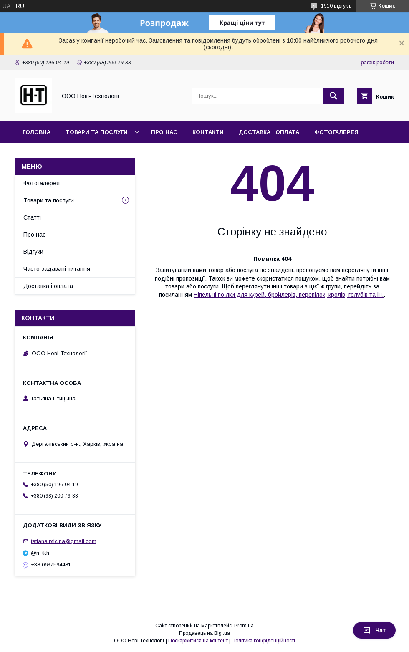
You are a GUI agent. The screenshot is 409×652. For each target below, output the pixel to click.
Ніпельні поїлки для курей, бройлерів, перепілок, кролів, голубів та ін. (289, 294)
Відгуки (33, 251)
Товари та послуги (97, 132)
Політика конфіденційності (263, 641)
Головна (36, 132)
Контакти (208, 132)
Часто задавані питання (56, 268)
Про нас (164, 132)
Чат (374, 630)
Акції (30, 154)
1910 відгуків (336, 6)
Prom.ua (244, 626)
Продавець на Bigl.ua (204, 633)
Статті (32, 217)
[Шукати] (333, 96)
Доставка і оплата (269, 132)
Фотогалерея (336, 132)
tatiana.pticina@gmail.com (63, 541)
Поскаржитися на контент (198, 641)
